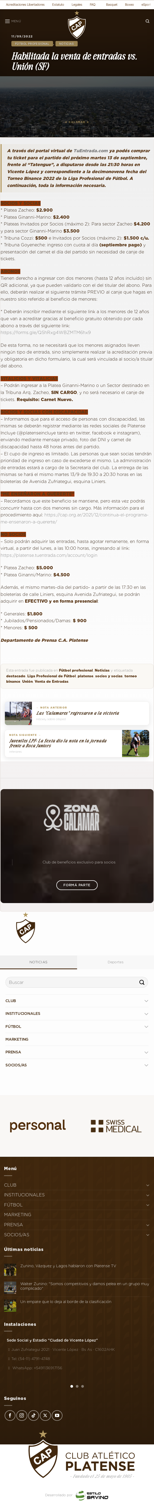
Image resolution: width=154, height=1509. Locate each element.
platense (85, 676)
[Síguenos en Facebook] (10, 1415)
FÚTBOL (13, 1026)
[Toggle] (146, 1000)
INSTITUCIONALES (22, 1013)
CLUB (10, 1001)
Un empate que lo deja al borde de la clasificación (66, 1302)
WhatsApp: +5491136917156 (34, 1368)
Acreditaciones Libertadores (25, 4)
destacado (15, 676)
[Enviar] (142, 982)
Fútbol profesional (32, 43)
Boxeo (129, 4)
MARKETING (16, 1039)
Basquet (111, 4)
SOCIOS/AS (16, 1065)
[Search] (147, 21)
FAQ (93, 4)
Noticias (66, 43)
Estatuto (58, 4)
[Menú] (13, 21)
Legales (77, 4)
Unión (27, 681)
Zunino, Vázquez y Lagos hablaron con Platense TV (68, 1266)
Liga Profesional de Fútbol (51, 676)
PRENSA (13, 1052)
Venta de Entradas (51, 681)
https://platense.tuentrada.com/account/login (49, 555)
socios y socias (109, 676)
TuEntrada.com (90, 150)
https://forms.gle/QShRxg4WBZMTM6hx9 (46, 332)
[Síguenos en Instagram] (21, 1415)
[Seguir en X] (45, 1415)
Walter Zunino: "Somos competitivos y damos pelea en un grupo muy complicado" (84, 1286)
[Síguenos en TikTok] (33, 1415)
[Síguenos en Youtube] (57, 1415)
